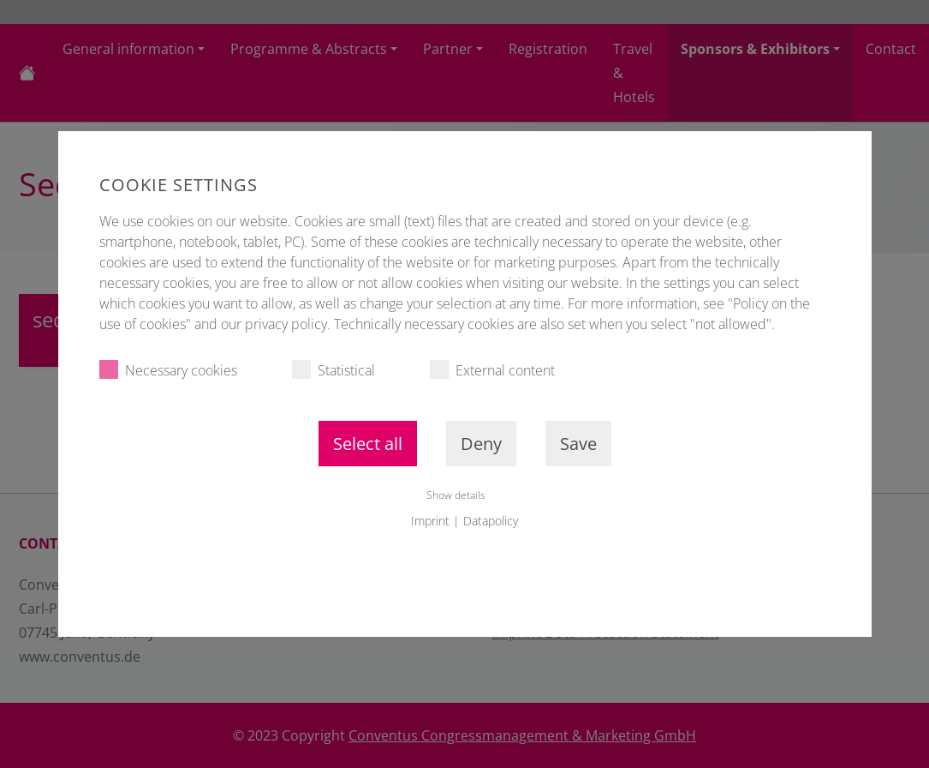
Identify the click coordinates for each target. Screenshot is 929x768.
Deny (481, 443)
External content (492, 370)
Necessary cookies (168, 370)
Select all (367, 443)
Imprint (430, 521)
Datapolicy (490, 521)
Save (578, 443)
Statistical (333, 370)
